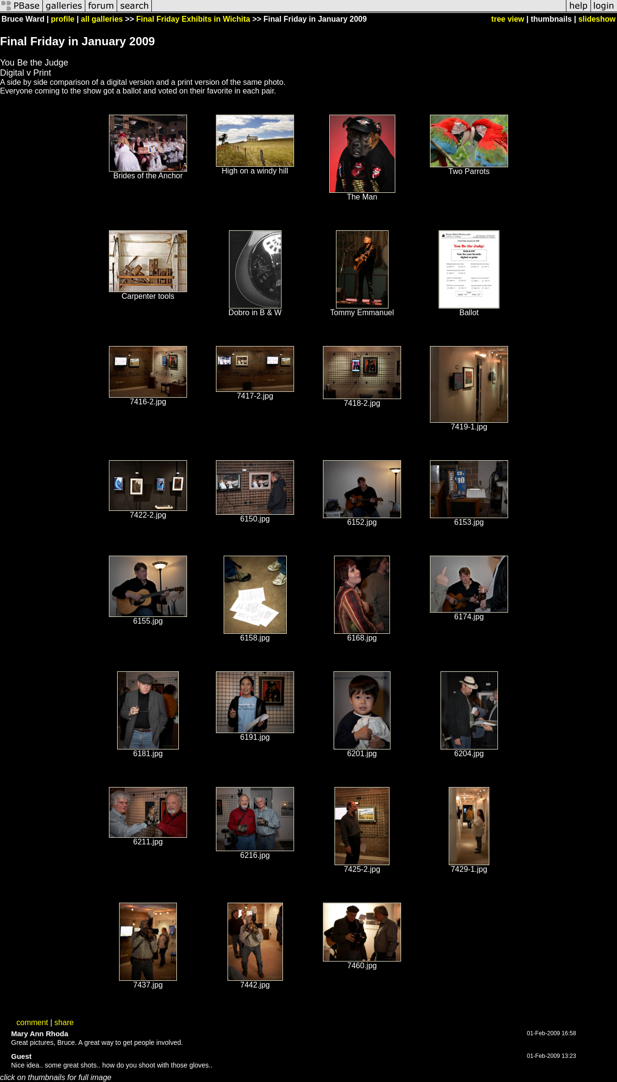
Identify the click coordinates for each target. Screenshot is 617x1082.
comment (32, 1022)
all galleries (102, 19)
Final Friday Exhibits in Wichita (193, 19)
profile (63, 19)
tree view (507, 19)
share (64, 1022)
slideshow (597, 19)
